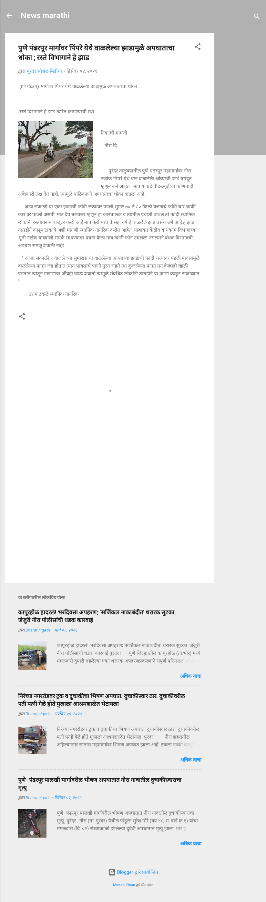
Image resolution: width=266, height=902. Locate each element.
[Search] (257, 18)
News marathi (45, 15)
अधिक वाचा (190, 676)
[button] (197, 48)
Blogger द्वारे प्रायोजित (133, 872)
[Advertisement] (243, 130)
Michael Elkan (124, 885)
